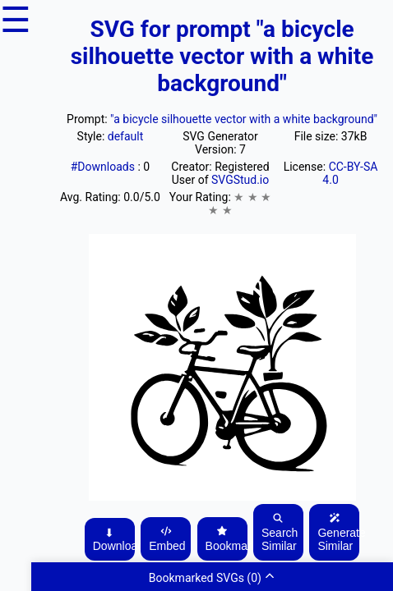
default (126, 136)
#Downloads (104, 166)
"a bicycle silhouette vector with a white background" (243, 119)
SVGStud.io (240, 179)
